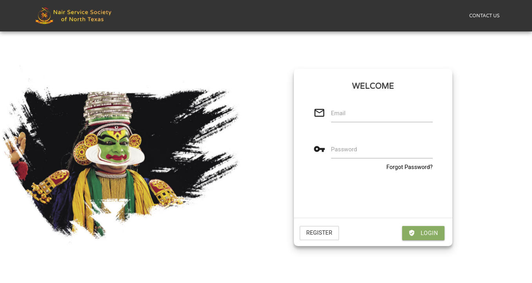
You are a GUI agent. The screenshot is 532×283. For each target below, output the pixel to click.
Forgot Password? (409, 167)
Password (344, 149)
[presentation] (373, 194)
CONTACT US (484, 15)
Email (338, 113)
